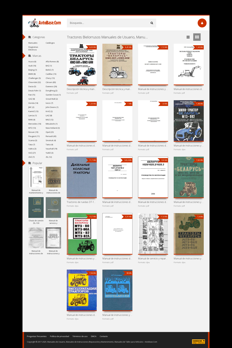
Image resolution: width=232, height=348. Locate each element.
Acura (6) (32, 61)
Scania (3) (32, 140)
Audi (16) (32, 65)
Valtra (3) (32, 148)
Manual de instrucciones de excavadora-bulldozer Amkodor (189, 89)
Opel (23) (50, 132)
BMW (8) (32, 74)
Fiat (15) (31, 94)
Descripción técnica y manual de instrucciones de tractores (82, 89)
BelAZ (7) (49, 69)
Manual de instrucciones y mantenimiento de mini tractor (189, 145)
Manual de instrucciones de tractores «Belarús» (117, 202)
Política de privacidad (59, 336)
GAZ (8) (31, 99)
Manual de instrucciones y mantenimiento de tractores (189, 202)
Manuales (32, 42)
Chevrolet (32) (34, 82)
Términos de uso (80, 336)
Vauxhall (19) (51, 148)
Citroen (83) (51, 82)
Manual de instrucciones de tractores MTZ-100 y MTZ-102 (82, 315)
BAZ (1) (49, 65)
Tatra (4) (49, 144)
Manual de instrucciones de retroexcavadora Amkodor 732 (82, 145)
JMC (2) (31, 107)
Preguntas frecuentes (37, 336)
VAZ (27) (32, 152)
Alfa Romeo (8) (52, 61)
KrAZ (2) (49, 111)
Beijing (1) (32, 69)
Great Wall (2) (52, 99)
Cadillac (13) (51, 74)
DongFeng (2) (51, 90)
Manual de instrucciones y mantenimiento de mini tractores (153, 89)
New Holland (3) (53, 128)
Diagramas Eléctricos (33, 48)
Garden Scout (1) (53, 94)
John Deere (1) (52, 107)
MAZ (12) (49, 119)
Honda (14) (33, 103)
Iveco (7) (49, 103)
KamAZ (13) (33, 111)
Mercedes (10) (34, 123)
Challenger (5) (34, 78)
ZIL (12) (49, 157)
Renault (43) (51, 136)
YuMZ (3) (49, 152)
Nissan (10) (33, 132)
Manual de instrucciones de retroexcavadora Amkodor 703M (117, 145)
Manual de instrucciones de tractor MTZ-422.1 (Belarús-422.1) (117, 258)
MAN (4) (31, 119)
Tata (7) (31, 144)
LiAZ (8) (49, 115)
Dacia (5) (32, 86)
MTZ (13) (32, 128)
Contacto (104, 336)
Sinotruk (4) (51, 140)
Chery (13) (50, 78)
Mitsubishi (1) (51, 123)
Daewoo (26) (51, 86)
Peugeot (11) (34, 136)
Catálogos (50, 42)
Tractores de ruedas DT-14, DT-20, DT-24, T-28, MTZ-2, (82, 202)
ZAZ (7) (31, 157)
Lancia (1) (32, 115)
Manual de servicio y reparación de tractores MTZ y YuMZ (153, 258)
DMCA (93, 336)
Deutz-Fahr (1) (34, 90)
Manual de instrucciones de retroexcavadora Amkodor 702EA (153, 145)
